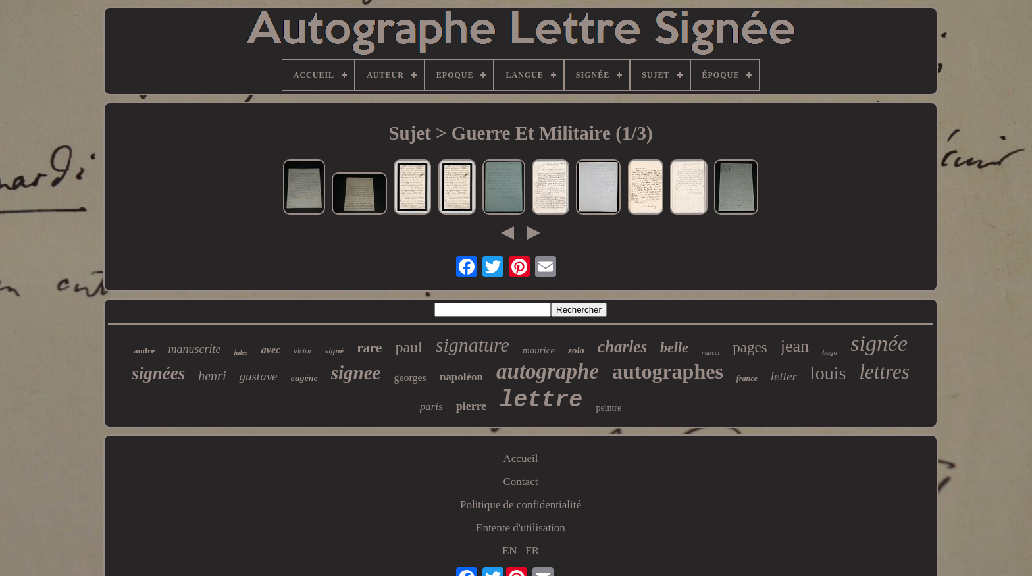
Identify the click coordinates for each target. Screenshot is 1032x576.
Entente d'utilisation (520, 527)
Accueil (520, 458)
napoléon (461, 377)
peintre (608, 408)
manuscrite (194, 348)
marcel (710, 352)
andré (144, 350)
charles (622, 346)
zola (576, 350)
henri (212, 376)
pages (750, 347)
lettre (541, 400)
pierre (471, 406)
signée (879, 343)
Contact (520, 481)
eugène (304, 378)
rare (369, 347)
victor (303, 350)
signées (158, 373)
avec (270, 349)
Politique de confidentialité (520, 504)
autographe (547, 371)
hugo (829, 352)
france (747, 378)
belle (674, 347)
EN (509, 550)
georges (410, 377)
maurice (539, 350)
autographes (667, 371)
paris (431, 406)
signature (472, 344)
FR (532, 550)
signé (334, 350)
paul (408, 346)
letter (784, 376)
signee (356, 372)
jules (240, 352)
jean (795, 345)
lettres (884, 371)
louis (828, 373)
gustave (258, 376)
